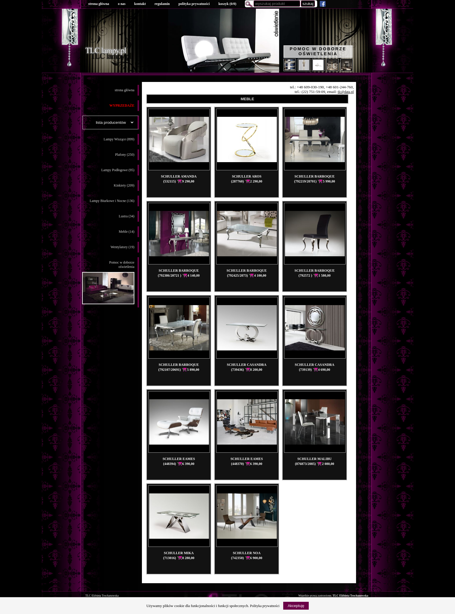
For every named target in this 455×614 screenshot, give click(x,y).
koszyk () (227, 4)
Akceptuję (296, 606)
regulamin (161, 4)
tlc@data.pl (346, 92)
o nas (121, 4)
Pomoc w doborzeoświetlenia (108, 282)
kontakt (140, 4)
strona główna (98, 4)
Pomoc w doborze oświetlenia (318, 51)
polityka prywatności (194, 4)
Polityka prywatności (265, 606)
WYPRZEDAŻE (121, 105)
